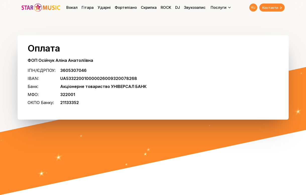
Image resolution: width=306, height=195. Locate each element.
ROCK (166, 7)
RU (253, 7)
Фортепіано (126, 7)
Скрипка (149, 7)
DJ (177, 7)
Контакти (272, 8)
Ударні (104, 7)
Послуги (221, 7)
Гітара (88, 7)
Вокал (72, 7)
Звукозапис (195, 7)
